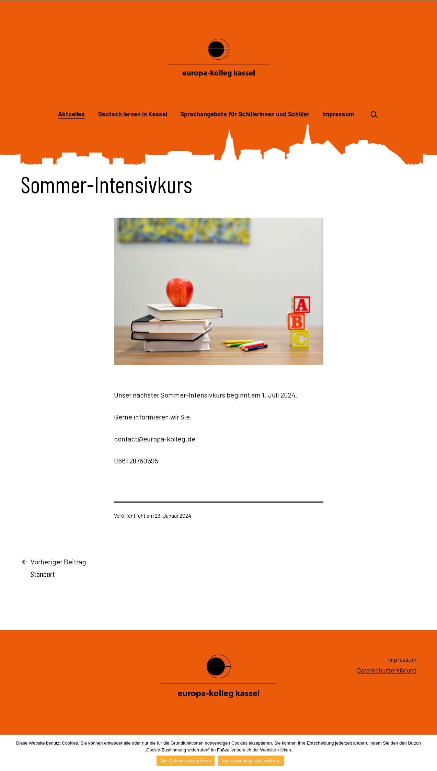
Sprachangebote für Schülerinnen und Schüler (244, 114)
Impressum (338, 114)
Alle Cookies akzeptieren (185, 760)
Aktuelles (71, 114)
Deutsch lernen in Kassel (132, 114)
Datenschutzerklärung (386, 670)
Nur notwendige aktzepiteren (250, 760)
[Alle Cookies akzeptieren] (428, 752)
